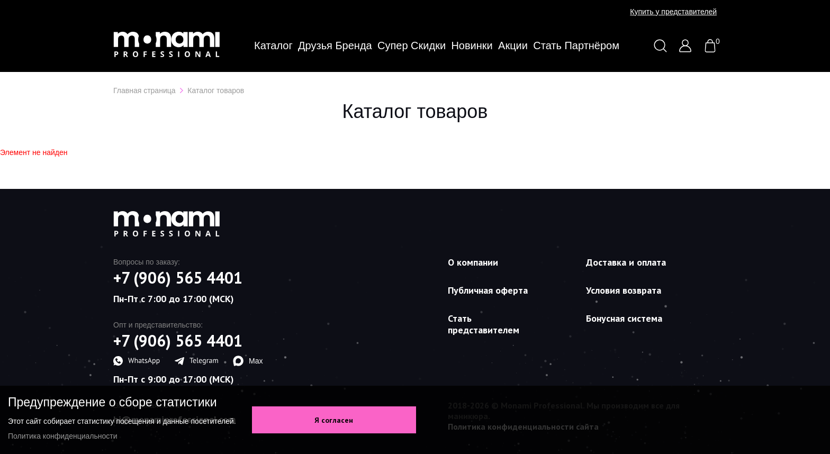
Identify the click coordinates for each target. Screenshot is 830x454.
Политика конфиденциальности (63, 436)
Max (248, 361)
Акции (513, 45)
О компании (473, 262)
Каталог (273, 45)
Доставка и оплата (626, 262)
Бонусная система (624, 318)
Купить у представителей (673, 11)
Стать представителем (483, 324)
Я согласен (333, 420)
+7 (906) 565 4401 (177, 278)
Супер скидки (411, 45)
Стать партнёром (576, 45)
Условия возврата (623, 290)
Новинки (471, 45)
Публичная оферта (488, 290)
